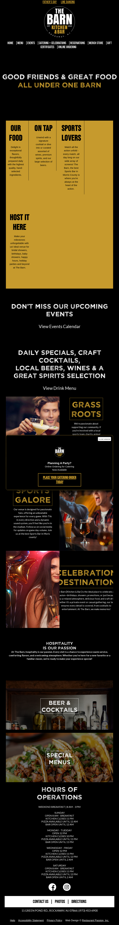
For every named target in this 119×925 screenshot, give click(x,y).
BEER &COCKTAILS (59, 706)
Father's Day (50, 2)
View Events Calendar (59, 326)
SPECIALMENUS (59, 758)
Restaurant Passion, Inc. (95, 920)
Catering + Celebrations (52, 43)
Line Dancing (68, 2)
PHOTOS (60, 901)
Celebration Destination (86, 577)
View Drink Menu (59, 388)
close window (104, 439)
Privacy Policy (54, 920)
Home (10, 43)
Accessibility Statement (31, 920)
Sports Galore (33, 494)
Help (12, 920)
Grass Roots (86, 408)
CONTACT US (40, 901)
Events (31, 43)
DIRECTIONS (78, 901)
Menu (20, 43)
